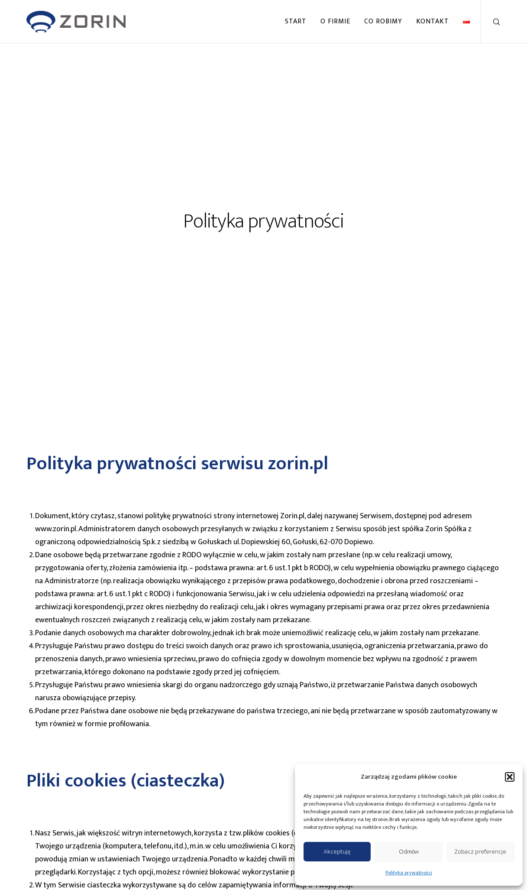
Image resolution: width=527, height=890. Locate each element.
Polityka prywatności (408, 872)
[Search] (491, 21)
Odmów (409, 851)
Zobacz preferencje (480, 851)
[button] (509, 777)
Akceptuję (337, 851)
